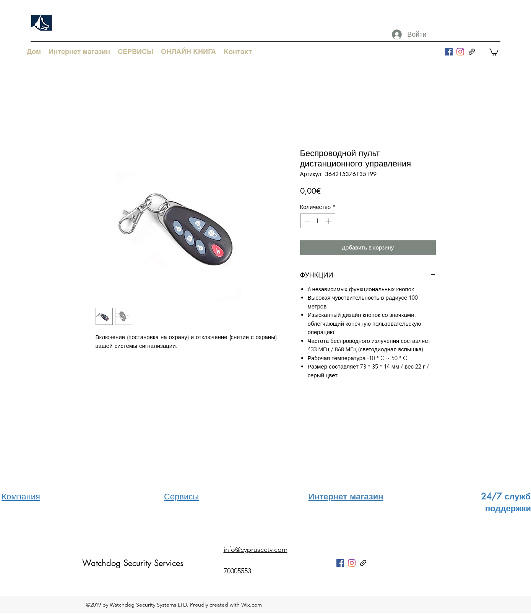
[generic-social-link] (472, 51)
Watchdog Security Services (132, 563)
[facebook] (449, 51)
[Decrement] (306, 221)
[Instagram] (460, 51)
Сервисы (181, 496)
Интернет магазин (345, 496)
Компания (21, 496)
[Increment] (329, 221)
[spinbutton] (317, 221)
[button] (493, 51)
